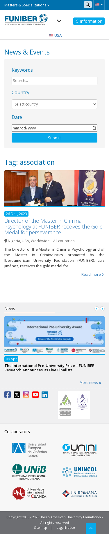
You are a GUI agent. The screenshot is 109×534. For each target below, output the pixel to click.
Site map (40, 527)
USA (25, 240)
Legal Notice (66, 527)
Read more (91, 274)
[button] (99, 4)
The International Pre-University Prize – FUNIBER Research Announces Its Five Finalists (49, 367)
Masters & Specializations (27, 5)
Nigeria (14, 240)
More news (90, 382)
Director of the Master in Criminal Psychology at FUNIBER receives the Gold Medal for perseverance (53, 226)
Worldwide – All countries (52, 240)
